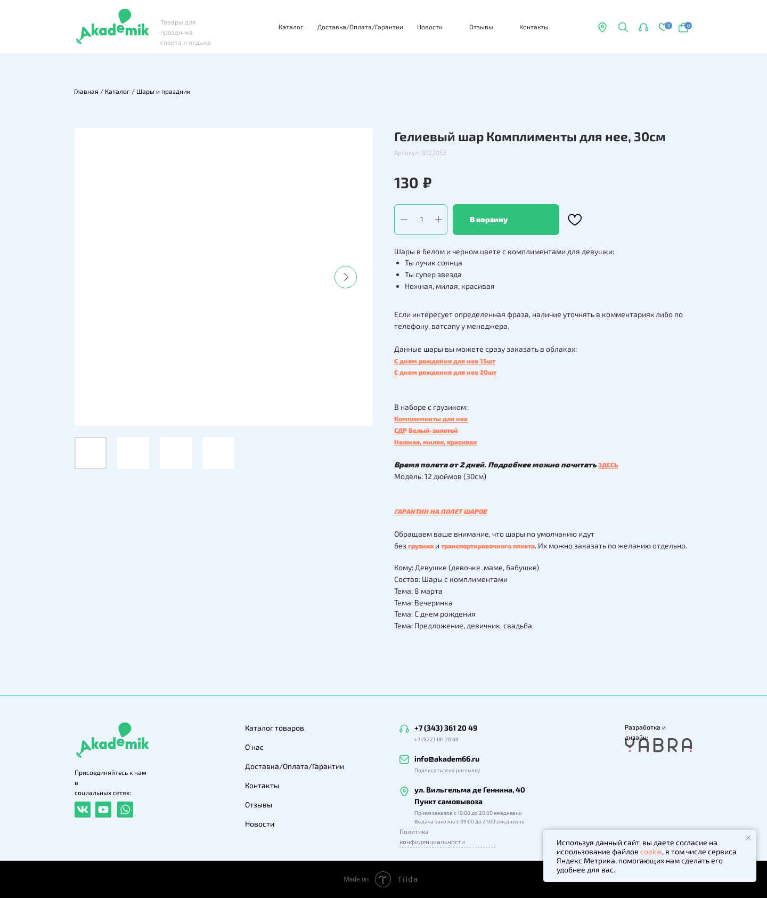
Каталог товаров (274, 727)
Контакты (534, 26)
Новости (430, 26)
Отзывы (481, 26)
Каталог (291, 26)
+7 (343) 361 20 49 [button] (445, 727)
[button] (643, 27)
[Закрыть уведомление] (748, 837)
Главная (86, 91)
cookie (651, 851)
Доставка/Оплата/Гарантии (360, 26)
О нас (254, 746)
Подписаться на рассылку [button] (447, 770)
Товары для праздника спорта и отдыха (185, 32)
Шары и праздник (163, 91)
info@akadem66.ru (446, 758)
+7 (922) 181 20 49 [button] (436, 739)
